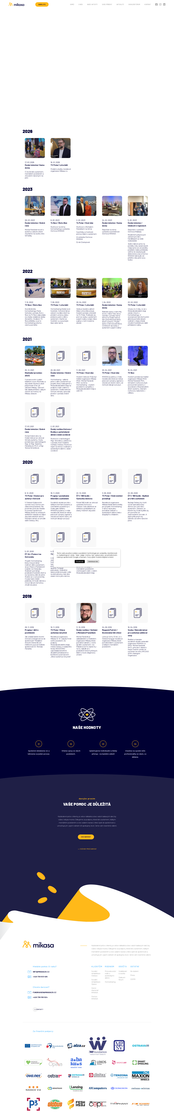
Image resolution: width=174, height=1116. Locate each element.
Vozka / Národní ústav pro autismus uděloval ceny (137, 633)
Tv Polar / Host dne (84, 223)
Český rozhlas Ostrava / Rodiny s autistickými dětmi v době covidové (61, 432)
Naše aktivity (92, 4)
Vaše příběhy (107, 4)
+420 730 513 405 (40, 977)
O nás (81, 4)
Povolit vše (79, 561)
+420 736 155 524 (40, 998)
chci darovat (85, 837)
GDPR (132, 980)
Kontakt (147, 4)
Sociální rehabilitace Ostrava (95, 974)
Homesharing (110, 983)
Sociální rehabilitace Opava (95, 983)
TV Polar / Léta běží (59, 305)
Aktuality (120, 4)
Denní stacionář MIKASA (95, 991)
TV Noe (131, 373)
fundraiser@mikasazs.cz (44, 993)
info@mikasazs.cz (41, 973)
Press (132, 976)
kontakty (41, 1010)
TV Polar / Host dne (85, 373)
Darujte (41, 4)
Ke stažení (134, 972)
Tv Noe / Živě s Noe (59, 223)
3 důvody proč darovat (86, 850)
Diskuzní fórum (134, 4)
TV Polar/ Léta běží (59, 165)
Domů (72, 4)
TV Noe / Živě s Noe (33, 305)
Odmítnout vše (93, 561)
